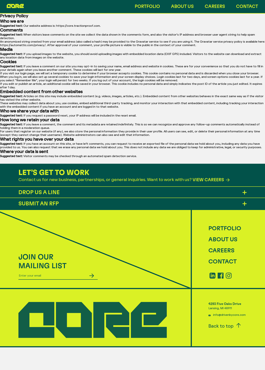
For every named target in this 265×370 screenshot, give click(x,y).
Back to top (224, 326)
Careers (215, 6)
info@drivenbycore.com (229, 315)
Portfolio (147, 6)
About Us (182, 6)
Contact (247, 6)
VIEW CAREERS (211, 180)
